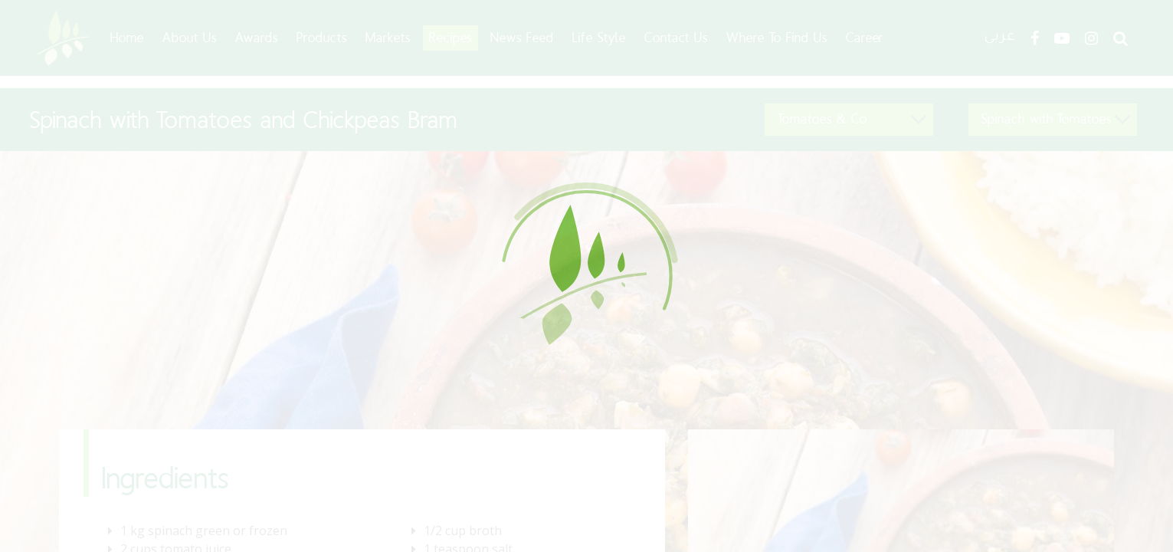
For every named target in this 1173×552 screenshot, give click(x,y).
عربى (1000, 38)
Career (865, 37)
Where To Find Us (776, 37)
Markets (388, 37)
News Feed (522, 37)
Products (322, 37)
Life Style (599, 37)
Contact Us (676, 37)
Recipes (451, 37)
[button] (849, 120)
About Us (189, 37)
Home (127, 37)
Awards (257, 37)
